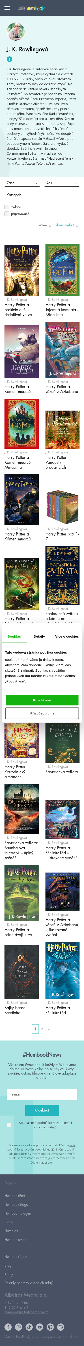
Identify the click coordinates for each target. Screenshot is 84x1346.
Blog (7, 1265)
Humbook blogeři (17, 1213)
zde (50, 1163)
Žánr (22, 183)
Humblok (11, 1231)
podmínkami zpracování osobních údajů (53, 1125)
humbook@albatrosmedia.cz (26, 1312)
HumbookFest (14, 1196)
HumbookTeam (15, 1257)
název (45, 225)
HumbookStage (16, 1204)
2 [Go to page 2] (42, 1029)
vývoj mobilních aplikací (59, 1337)
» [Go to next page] (49, 1029)
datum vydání (68, 225)
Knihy (8, 1274)
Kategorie (42, 195)
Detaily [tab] (39, 636)
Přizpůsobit (42, 713)
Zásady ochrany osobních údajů (29, 1283)
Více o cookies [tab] (67, 636)
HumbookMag (15, 1240)
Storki (8, 1222)
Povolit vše (42, 700)
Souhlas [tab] (14, 636)
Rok (61, 183)
